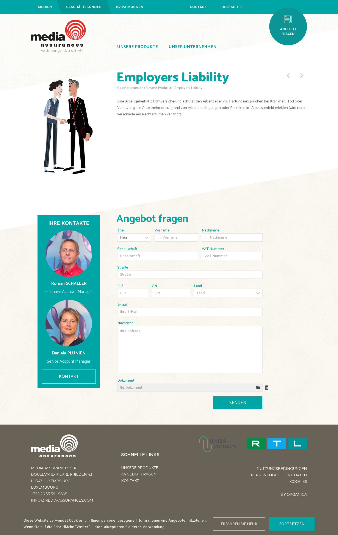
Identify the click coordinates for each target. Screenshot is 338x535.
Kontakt (69, 376)
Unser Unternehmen (192, 46)
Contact (198, 7)
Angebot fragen (138, 474)
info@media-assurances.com (62, 500)
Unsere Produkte (137, 46)
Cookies (298, 481)
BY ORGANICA (294, 494)
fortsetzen (292, 524)
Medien (45, 7)
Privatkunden (129, 7)
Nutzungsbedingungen (282, 468)
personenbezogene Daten (279, 475)
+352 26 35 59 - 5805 (49, 494)
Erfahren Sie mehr (239, 524)
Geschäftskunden (84, 7)
